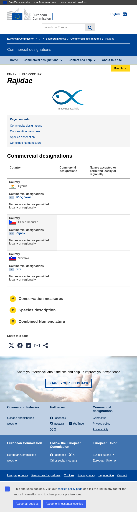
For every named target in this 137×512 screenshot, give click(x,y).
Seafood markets (56, 38)
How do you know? (74, 2)
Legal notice (106, 475)
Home (14, 60)
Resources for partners (45, 475)
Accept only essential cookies (64, 503)
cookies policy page (69, 488)
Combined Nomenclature (26, 142)
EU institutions (102, 454)
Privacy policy (101, 423)
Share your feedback (69, 383)
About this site (112, 60)
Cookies (69, 475)
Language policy (17, 475)
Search (90, 27)
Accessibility (100, 429)
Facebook (58, 454)
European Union (103, 460)
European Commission (20, 38)
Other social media (62, 460)
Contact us (99, 417)
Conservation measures (25, 131)
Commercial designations (85, 38)
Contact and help (80, 60)
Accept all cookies (27, 503)
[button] (11, 345)
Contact (122, 475)
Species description (22, 137)
